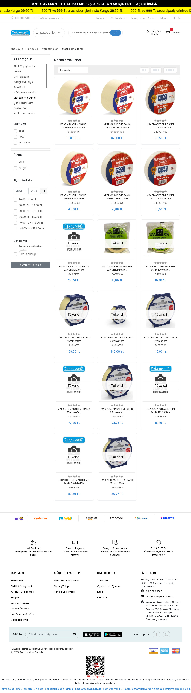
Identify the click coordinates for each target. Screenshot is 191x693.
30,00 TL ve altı (28, 199)
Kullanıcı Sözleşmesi (22, 592)
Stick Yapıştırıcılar (24, 66)
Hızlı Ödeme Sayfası (22, 614)
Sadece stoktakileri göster (30, 248)
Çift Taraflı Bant (23, 103)
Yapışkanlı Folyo (23, 82)
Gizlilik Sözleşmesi (21, 586)
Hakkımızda (17, 580)
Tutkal (17, 71)
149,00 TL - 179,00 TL (31, 228)
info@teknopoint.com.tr (157, 596)
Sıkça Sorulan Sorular (66, 580)
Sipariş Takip (138, 18)
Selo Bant (19, 87)
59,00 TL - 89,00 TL (30, 211)
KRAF (22, 131)
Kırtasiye (102, 597)
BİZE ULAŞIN (148, 573)
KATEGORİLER (106, 573)
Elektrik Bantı (21, 108)
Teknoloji (102, 580)
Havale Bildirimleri (64, 592)
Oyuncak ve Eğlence (109, 586)
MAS (21, 137)
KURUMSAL (18, 573)
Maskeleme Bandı (25, 97)
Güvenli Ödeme (20, 608)
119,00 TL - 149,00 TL (31, 222)
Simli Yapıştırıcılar (24, 113)
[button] (172, 33)
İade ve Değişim (20, 603)
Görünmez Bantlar (25, 92)
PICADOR (24, 142)
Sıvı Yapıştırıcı (22, 77)
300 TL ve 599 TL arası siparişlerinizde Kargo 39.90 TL (92, 11)
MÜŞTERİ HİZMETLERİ (67, 573)
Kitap (100, 592)
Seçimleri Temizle (30, 264)
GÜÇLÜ (23, 168)
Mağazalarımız (19, 620)
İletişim (164, 18)
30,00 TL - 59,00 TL (30, 205)
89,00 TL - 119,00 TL (30, 217)
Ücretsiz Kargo (28, 254)
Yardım (152, 18)
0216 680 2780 (151, 591)
